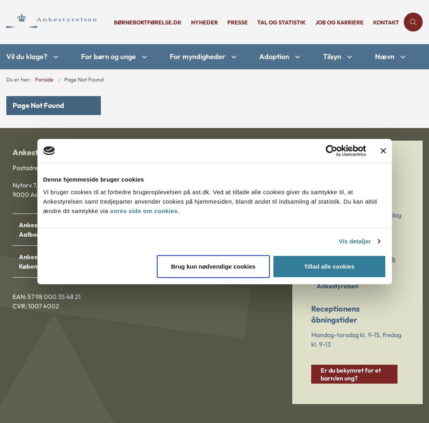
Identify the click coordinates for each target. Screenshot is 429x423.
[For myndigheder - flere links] (232, 57)
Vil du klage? (26, 56)
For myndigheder (197, 56)
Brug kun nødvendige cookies (213, 266)
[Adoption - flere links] (296, 57)
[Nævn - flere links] (401, 57)
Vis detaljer (355, 241)
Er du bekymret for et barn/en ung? (351, 374)
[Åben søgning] (413, 22)
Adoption (274, 56)
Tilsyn (332, 56)
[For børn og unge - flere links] (143, 57)
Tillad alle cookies (329, 266)
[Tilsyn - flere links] (348, 57)
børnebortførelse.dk (148, 23)
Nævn (384, 56)
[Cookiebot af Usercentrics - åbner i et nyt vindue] (331, 151)
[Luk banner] (383, 151)
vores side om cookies (143, 210)
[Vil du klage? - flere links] (54, 57)
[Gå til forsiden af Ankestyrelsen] (54, 22)
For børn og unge (108, 56)
